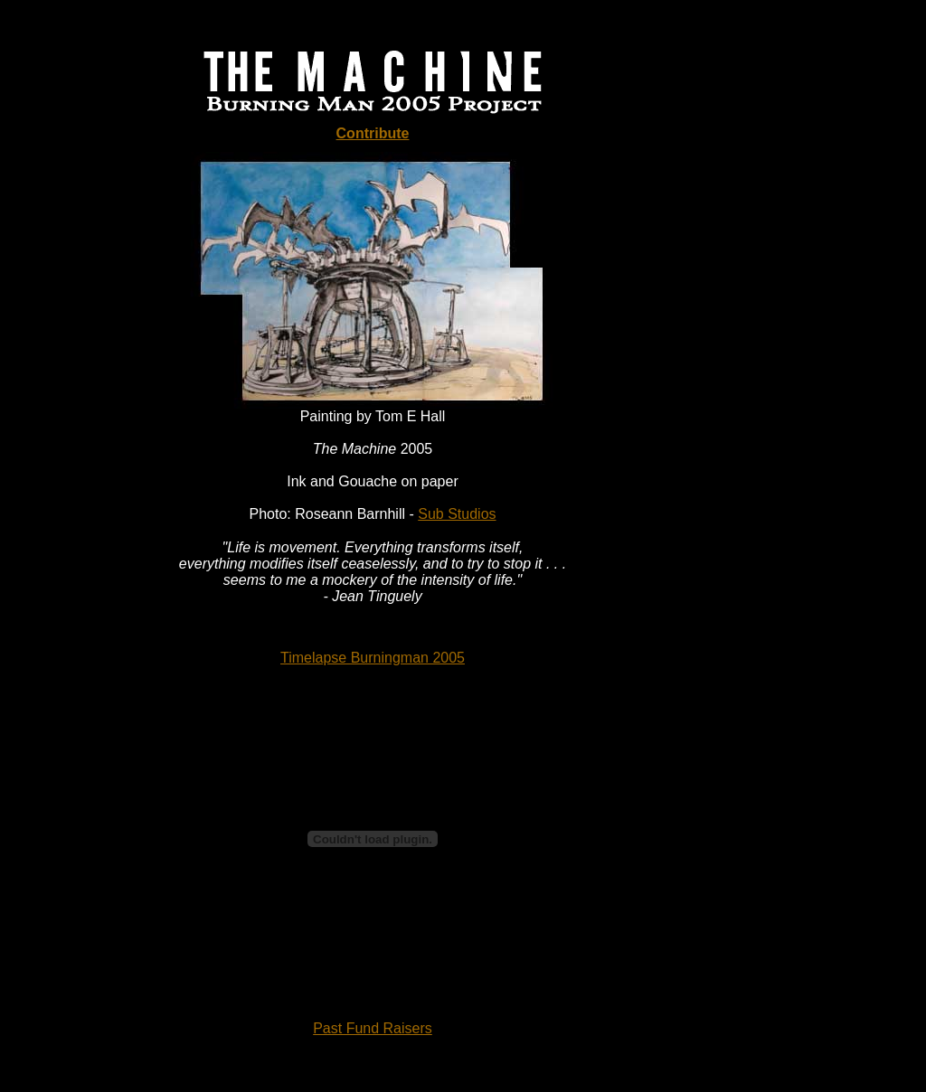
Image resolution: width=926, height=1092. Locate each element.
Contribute (373, 133)
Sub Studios (457, 514)
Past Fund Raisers (372, 1028)
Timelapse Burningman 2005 (372, 657)
